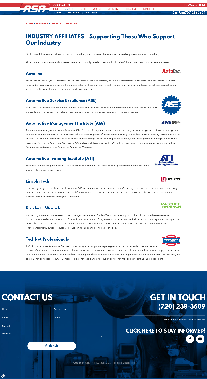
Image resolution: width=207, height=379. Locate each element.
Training (57, 13)
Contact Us (131, 9)
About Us (97, 9)
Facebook (200, 5)
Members (69, 9)
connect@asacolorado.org (192, 319)
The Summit (91, 13)
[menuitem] (55, 9)
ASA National (113, 9)
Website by (82, 363)
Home (55, 9)
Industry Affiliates (64, 23)
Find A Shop (73, 13)
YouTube (203, 5)
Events (83, 9)
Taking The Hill (149, 9)
